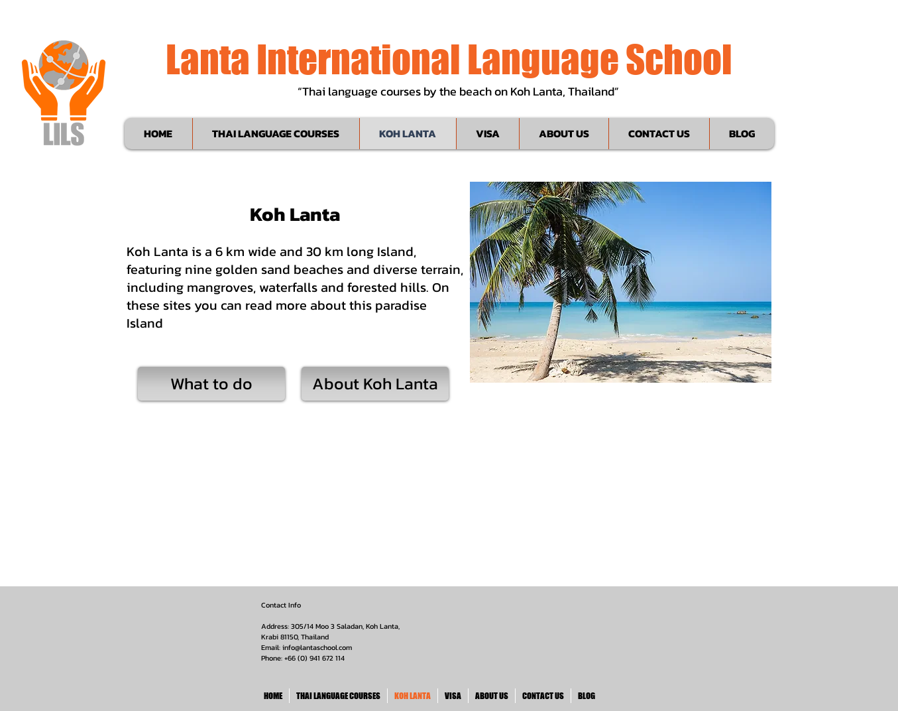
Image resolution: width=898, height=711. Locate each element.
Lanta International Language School (449, 59)
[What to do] (211, 384)
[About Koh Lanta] (375, 384)
